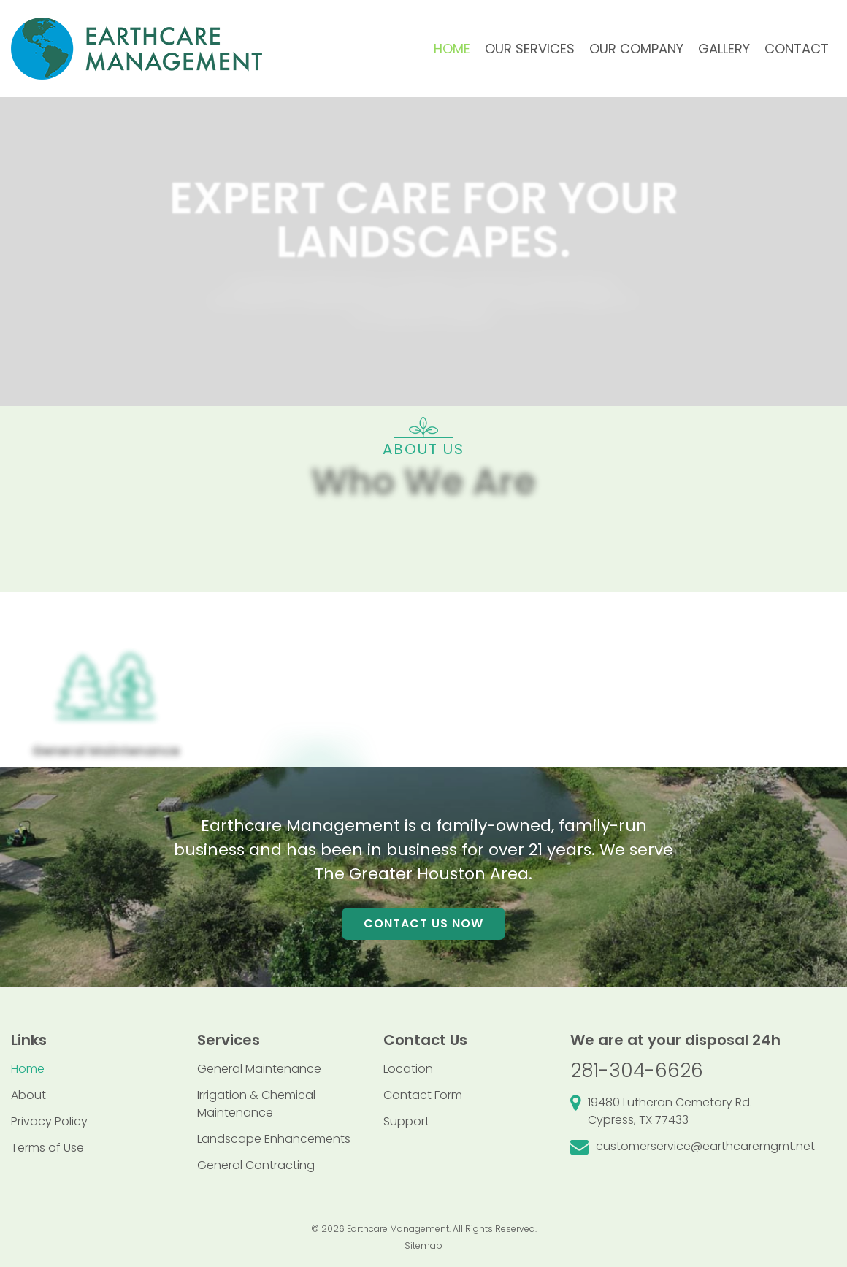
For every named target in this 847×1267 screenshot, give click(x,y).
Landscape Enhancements (273, 1138)
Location (408, 1068)
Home (28, 1068)
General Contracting (256, 1165)
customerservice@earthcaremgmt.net (705, 1146)
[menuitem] (452, 49)
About (28, 1095)
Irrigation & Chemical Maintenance (256, 1104)
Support (406, 1121)
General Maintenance (259, 1068)
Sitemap (423, 1245)
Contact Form (422, 1095)
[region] (423, 542)
